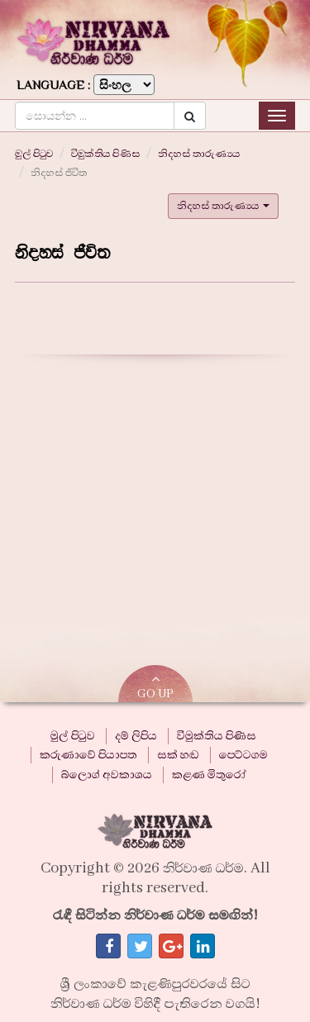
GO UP (155, 687)
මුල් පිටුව (34, 153)
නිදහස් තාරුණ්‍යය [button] (223, 205)
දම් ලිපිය (136, 736)
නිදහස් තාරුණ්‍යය (199, 153)
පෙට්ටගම (243, 755)
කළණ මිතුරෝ (209, 775)
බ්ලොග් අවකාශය (106, 775)
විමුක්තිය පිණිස (105, 153)
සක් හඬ (178, 755)
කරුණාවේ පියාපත (88, 755)
